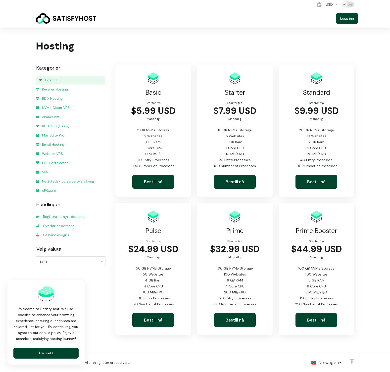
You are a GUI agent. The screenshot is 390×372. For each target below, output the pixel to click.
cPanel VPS (48, 117)
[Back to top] (352, 361)
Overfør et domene (55, 226)
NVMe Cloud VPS (53, 107)
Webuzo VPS (49, 153)
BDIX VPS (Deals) (52, 126)
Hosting (48, 80)
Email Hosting (50, 144)
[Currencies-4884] (332, 4)
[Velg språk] (326, 362)
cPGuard (46, 190)
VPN (42, 172)
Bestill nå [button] (153, 182)
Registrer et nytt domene (60, 216)
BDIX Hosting (49, 98)
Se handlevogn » (53, 235)
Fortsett (46, 353)
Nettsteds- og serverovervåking (65, 181)
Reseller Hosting (52, 89)
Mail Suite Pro (50, 135)
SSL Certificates (52, 163)
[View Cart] (319, 4)
